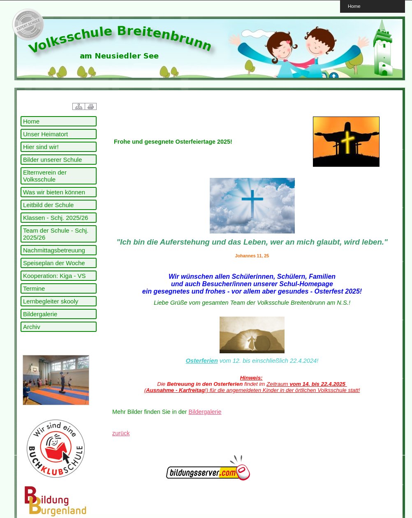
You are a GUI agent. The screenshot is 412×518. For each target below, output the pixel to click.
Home (354, 6)
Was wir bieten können (54, 192)
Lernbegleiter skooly (50, 301)
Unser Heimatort (45, 134)
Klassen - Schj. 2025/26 (55, 217)
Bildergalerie (40, 313)
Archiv (31, 326)
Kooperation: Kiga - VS (54, 275)
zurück (121, 433)
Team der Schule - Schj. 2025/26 (55, 234)
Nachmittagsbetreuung (54, 250)
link (26, 24)
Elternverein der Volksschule (45, 176)
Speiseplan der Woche (54, 262)
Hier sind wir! (41, 146)
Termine (34, 288)
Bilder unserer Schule (52, 159)
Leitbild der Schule (48, 204)
